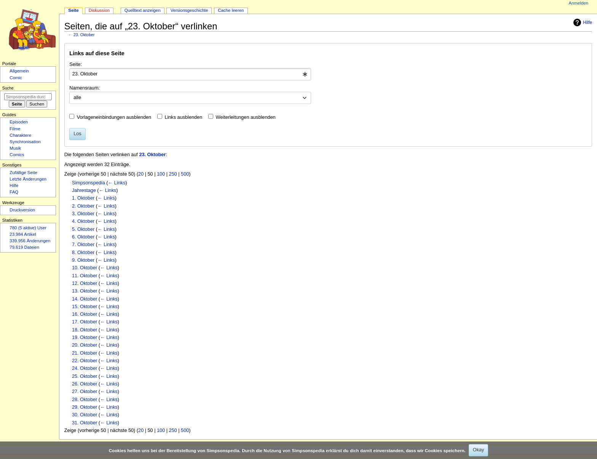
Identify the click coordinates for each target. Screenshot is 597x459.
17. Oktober (84, 322)
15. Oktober (84, 306)
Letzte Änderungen (28, 179)
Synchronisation (25, 141)
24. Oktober (84, 368)
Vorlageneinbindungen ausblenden (114, 117)
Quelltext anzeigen (143, 10)
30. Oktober (84, 414)
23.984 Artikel (23, 234)
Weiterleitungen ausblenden (246, 117)
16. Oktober (84, 314)
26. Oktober (84, 384)
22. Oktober (84, 360)
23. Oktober (84, 34)
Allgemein (19, 71)
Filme (15, 128)
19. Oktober (84, 337)
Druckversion (22, 210)
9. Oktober (83, 260)
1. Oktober (83, 198)
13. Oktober (84, 291)
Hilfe (581, 22)
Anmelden (579, 3)
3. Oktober (83, 213)
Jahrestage (84, 190)
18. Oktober (84, 330)
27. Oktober (84, 391)
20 (141, 174)
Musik (15, 148)
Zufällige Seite (23, 172)
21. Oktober (84, 353)
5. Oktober (83, 229)
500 (185, 174)
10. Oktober (84, 267)
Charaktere (20, 135)
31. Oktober (84, 422)
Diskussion (99, 10)
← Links (116, 183)
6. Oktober (83, 237)
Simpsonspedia (88, 183)
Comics (17, 154)
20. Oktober (84, 345)
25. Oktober (84, 376)
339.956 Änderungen (30, 240)
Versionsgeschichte (189, 10)
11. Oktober (84, 275)
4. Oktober (83, 221)
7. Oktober (83, 244)
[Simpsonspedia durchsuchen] (28, 96)
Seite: (75, 64)
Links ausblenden (183, 117)
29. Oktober (84, 407)
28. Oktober (84, 399)
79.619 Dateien (24, 247)
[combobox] (190, 74)
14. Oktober (84, 299)
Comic (16, 77)
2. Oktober (83, 206)
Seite (73, 10)
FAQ (14, 192)
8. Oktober (83, 252)
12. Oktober (84, 283)
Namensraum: (84, 88)
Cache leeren (231, 10)
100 (161, 174)
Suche (8, 88)
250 (173, 174)
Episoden (19, 122)
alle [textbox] (77, 97)
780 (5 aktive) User (28, 228)
